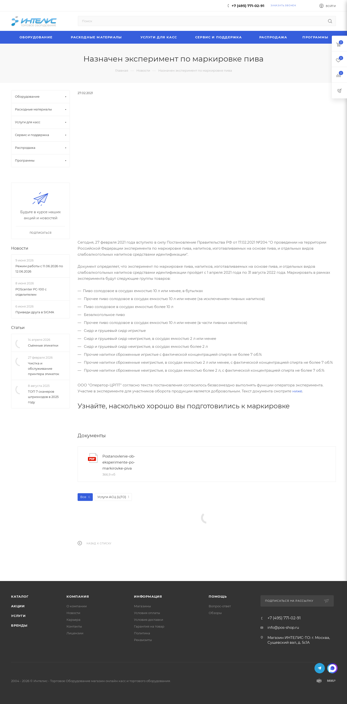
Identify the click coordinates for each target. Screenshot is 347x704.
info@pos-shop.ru (283, 627)
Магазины (142, 606)
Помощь (218, 596)
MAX (332, 668)
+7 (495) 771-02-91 (248, 5)
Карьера (73, 620)
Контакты (74, 626)
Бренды (19, 625)
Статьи (18, 327)
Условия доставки (148, 620)
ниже (297, 391)
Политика (142, 633)
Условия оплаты (147, 613)
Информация (148, 596)
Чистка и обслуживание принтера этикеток (43, 368)
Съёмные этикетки (43, 345)
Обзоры (215, 613)
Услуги (18, 616)
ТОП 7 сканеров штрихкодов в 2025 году (43, 397)
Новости (19, 248)
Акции (18, 606)
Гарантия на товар (149, 626)
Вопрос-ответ (220, 606)
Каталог (20, 596)
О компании (77, 606)
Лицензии (75, 633)
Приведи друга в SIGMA (34, 312)
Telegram (319, 668)
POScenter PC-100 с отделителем (31, 291)
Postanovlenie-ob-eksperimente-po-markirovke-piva (118, 462)
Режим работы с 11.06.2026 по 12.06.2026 (39, 268)
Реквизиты (143, 640)
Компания (78, 596)
